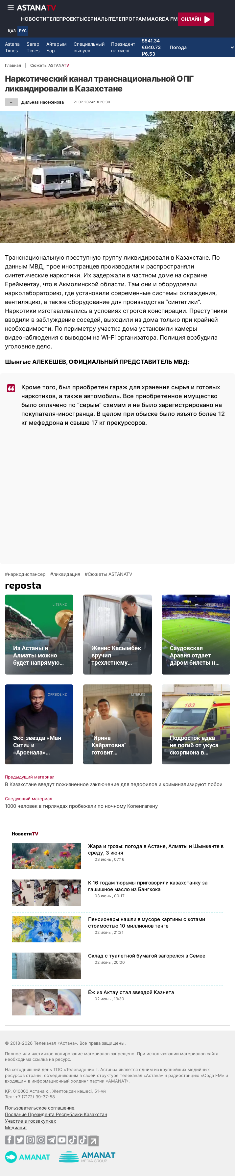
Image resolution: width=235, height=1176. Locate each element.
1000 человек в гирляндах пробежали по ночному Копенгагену (81, 806)
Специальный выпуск (89, 47)
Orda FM (166, 19)
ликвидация (66, 574)
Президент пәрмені (123, 47)
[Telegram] (51, 1139)
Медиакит (16, 1127)
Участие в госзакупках (30, 1121)
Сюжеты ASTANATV (110, 574)
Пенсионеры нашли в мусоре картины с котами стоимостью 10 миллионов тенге (146, 922)
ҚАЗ (12, 31)
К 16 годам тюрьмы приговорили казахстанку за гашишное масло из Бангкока (148, 886)
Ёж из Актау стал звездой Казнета (131, 992)
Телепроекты (65, 19)
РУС (23, 31)
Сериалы (96, 19)
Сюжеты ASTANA (49, 65)
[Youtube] (62, 1139)
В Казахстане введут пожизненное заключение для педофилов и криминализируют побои (114, 784)
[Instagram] (30, 1139)
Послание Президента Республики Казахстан (56, 1114)
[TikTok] (72, 1140)
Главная (13, 65)
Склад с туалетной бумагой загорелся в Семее (146, 956)
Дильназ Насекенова (42, 102)
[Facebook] (9, 1139)
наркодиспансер (27, 574)
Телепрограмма (132, 19)
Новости (33, 19)
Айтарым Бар (56, 47)
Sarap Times (33, 47)
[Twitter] (19, 1139)
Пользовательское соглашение (39, 1108)
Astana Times (12, 47)
